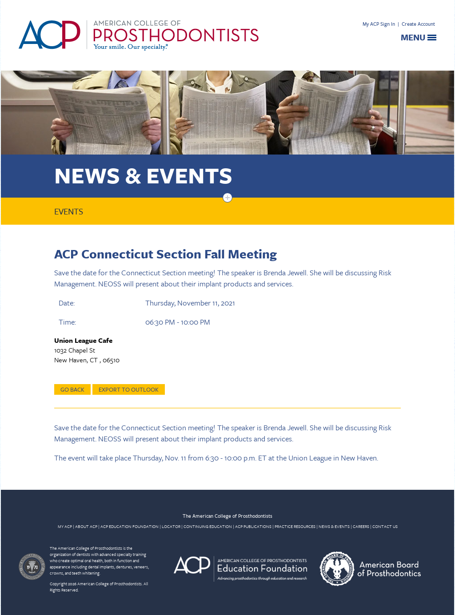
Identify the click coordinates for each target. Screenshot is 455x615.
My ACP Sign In (379, 24)
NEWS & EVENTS (334, 526)
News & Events (143, 174)
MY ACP (65, 526)
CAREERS (361, 526)
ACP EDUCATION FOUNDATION (129, 526)
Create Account (418, 24)
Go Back (72, 389)
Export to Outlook (129, 389)
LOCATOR (171, 526)
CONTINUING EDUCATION (208, 526)
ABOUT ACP (86, 526)
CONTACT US (385, 526)
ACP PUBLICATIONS (253, 526)
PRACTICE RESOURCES (295, 526)
